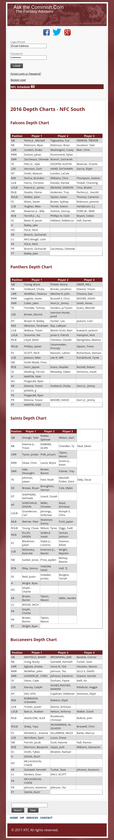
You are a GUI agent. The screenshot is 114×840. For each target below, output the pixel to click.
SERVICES (32, 818)
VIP (22, 818)
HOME (14, 818)
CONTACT (46, 818)
